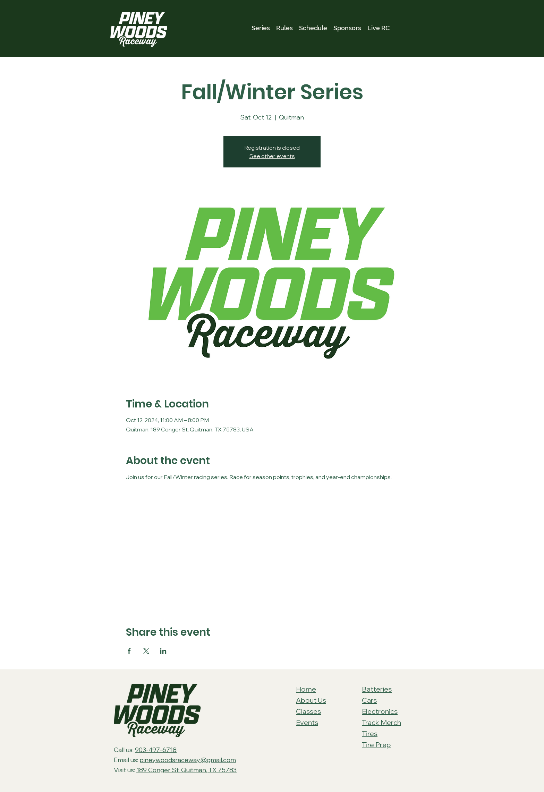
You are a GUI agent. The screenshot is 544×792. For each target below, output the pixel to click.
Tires (369, 733)
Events (307, 722)
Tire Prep (376, 744)
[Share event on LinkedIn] (163, 651)
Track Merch (381, 722)
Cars (369, 700)
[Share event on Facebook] (129, 651)
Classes (308, 711)
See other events (272, 155)
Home (306, 689)
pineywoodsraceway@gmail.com (187, 760)
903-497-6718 (156, 750)
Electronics (380, 711)
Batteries (377, 689)
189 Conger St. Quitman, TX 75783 (186, 770)
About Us (311, 700)
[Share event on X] (146, 651)
